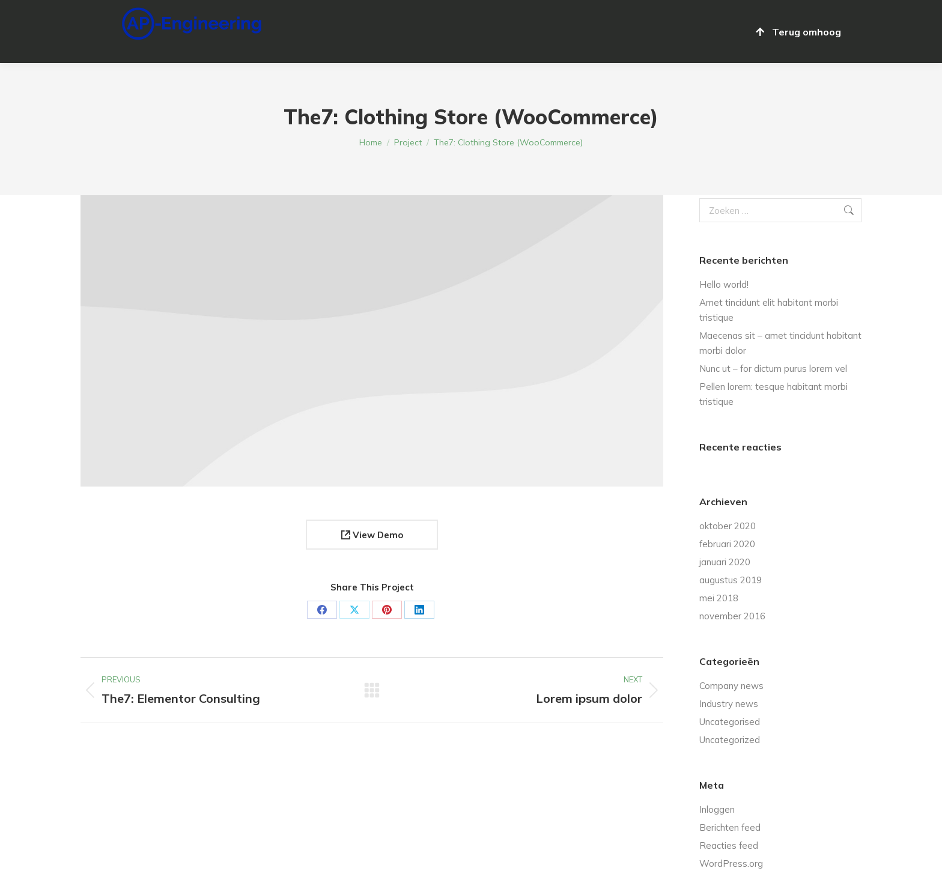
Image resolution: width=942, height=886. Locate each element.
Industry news (728, 703)
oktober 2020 (727, 526)
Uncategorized (729, 739)
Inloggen (717, 809)
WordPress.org (731, 863)
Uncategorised (729, 721)
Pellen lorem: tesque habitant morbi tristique (773, 394)
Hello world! (724, 284)
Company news (731, 685)
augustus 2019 (730, 580)
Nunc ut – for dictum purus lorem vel (773, 368)
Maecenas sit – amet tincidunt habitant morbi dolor (780, 343)
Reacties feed (728, 845)
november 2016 (732, 616)
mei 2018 (718, 598)
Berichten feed (730, 827)
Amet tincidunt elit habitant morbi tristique (768, 310)
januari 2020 (724, 562)
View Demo (372, 535)
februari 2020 (727, 544)
